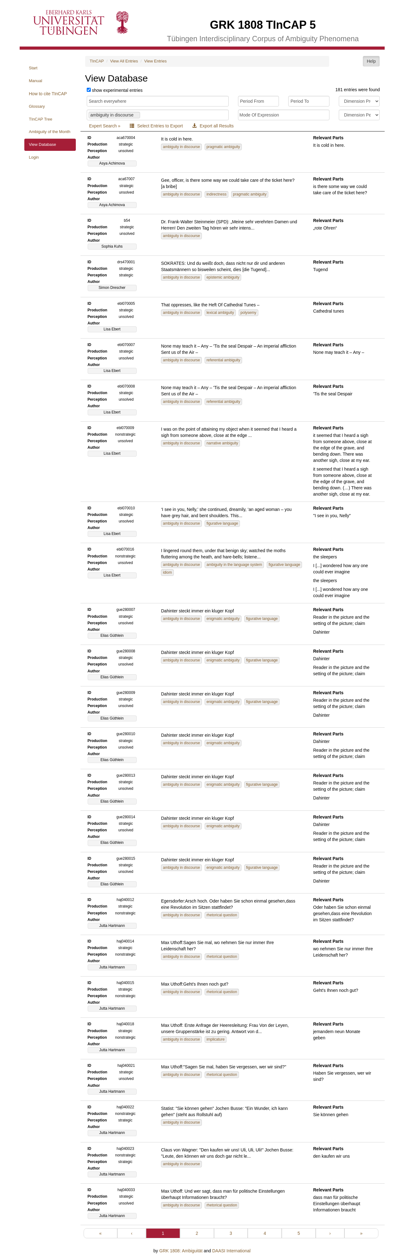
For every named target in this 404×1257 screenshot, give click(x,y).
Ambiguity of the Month (50, 131)
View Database (42, 144)
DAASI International (231, 1250)
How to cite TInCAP (48, 93)
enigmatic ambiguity (223, 618)
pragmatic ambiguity (223, 147)
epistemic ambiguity (223, 277)
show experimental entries (117, 90)
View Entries (155, 61)
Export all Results (213, 125)
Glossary (37, 106)
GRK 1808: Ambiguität (181, 1250)
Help (371, 61)
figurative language (222, 523)
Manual (35, 80)
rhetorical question (222, 915)
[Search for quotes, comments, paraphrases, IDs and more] (158, 101)
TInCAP (97, 61)
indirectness (216, 194)
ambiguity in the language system (234, 564)
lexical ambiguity (220, 312)
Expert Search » (104, 125)
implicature (216, 1039)
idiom (167, 572)
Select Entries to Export (156, 125)
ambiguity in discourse (181, 147)
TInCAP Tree (40, 119)
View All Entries (124, 61)
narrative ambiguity (222, 443)
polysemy (248, 312)
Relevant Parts (328, 137)
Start (33, 68)
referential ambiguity (223, 360)
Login (34, 157)
